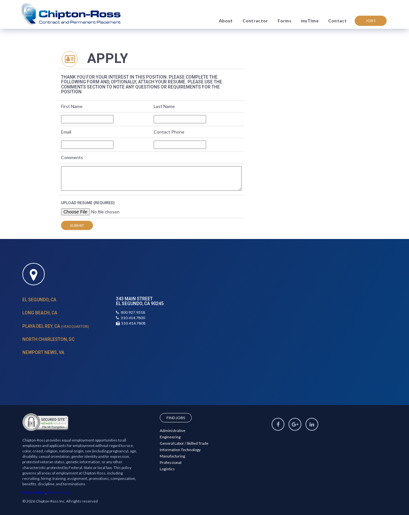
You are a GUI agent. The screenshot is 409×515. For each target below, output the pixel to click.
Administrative (172, 430)
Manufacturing (172, 456)
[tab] (64, 299)
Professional (170, 462)
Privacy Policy (33, 492)
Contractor (255, 20)
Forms (285, 20)
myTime (310, 20)
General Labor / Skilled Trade (184, 443)
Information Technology (180, 449)
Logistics (167, 468)
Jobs (370, 20)
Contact (337, 20)
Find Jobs (175, 417)
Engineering (170, 436)
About (226, 20)
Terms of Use (58, 492)
